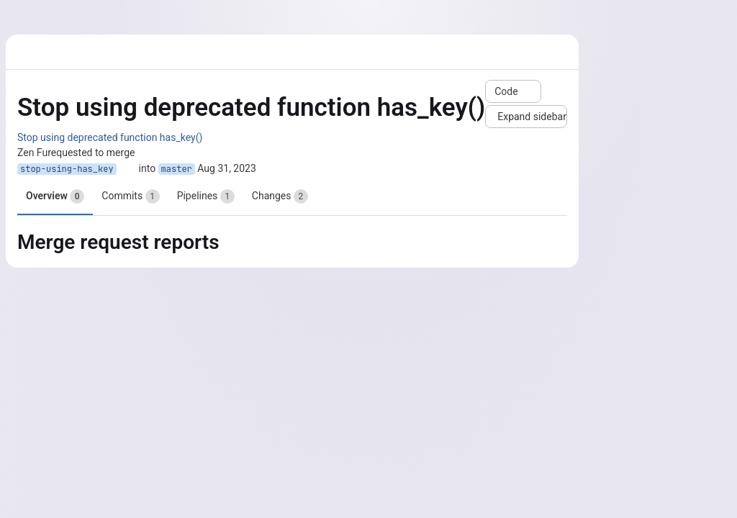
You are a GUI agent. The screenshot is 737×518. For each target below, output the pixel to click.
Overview (55, 196)
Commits (130, 196)
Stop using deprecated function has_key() (109, 137)
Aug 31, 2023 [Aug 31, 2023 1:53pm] (226, 168)
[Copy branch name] (127, 169)
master (176, 169)
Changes (280, 196)
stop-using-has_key (67, 169)
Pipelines (206, 196)
